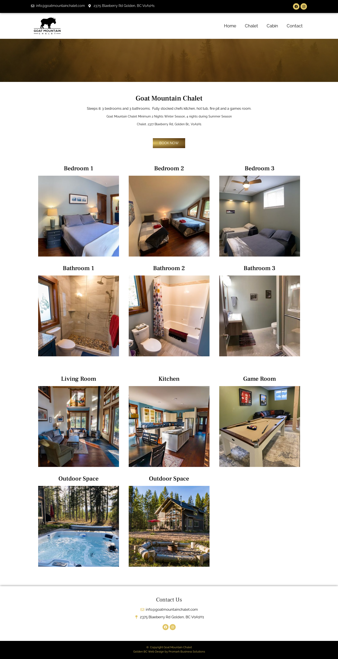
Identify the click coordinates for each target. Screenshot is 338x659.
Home (230, 25)
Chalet (251, 25)
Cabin (272, 25)
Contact (295, 25)
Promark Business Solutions (187, 651)
